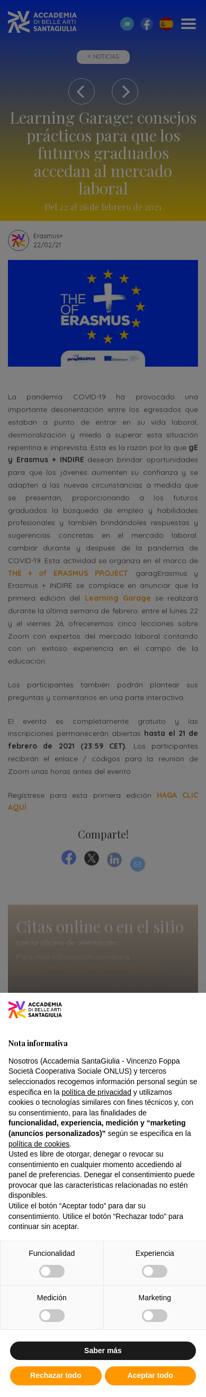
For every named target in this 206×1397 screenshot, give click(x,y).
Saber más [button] (103, 1350)
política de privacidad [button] (96, 1092)
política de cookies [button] (38, 1144)
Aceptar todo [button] (150, 1375)
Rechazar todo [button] (55, 1375)
